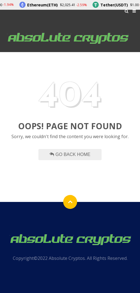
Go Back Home (70, 154)
